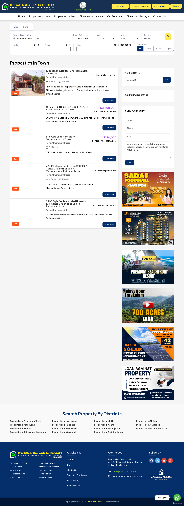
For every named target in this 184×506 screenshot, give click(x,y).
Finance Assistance (91, 16)
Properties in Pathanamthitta (151, 428)
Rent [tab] (25, 27)
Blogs (70, 465)
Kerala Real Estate (95, 502)
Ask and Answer (45, 477)
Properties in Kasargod (148, 424)
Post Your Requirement (49, 467)
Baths (47, 45)
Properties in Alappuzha (22, 424)
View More (109, 100)
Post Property (120, 6)
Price (78, 45)
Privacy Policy (73, 480)
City (122, 35)
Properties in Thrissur (147, 421)
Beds (15, 45)
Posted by (141, 44)
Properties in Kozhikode (64, 428)
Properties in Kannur (104, 424)
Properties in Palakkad (63, 424)
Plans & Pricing (160, 6)
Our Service (114, 16)
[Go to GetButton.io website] (177, 503)
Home (21, 16)
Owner (148, 49)
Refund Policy (73, 485)
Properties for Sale (39, 16)
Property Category (81, 35)
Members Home (46, 474)
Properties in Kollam (20, 428)
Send (129, 162)
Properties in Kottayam (64, 421)
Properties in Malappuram (107, 428)
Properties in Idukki (104, 421)
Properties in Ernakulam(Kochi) (26, 421)
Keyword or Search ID (22, 35)
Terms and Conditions (77, 475)
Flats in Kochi (16, 467)
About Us (71, 460)
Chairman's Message (137, 16)
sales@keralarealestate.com (125, 471)
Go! (167, 80)
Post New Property (47, 463)
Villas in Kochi (16, 470)
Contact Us (159, 16)
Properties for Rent (65, 16)
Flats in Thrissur (16, 477)
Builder (159, 49)
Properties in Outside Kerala (108, 432)
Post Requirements (140, 6)
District (100, 35)
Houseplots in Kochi (19, 474)
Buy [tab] (16, 27)
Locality (147, 35)
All (140, 49)
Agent (169, 49)
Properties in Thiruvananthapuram (28, 432)
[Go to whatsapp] (177, 497)
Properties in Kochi (18, 463)
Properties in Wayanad (64, 432)
